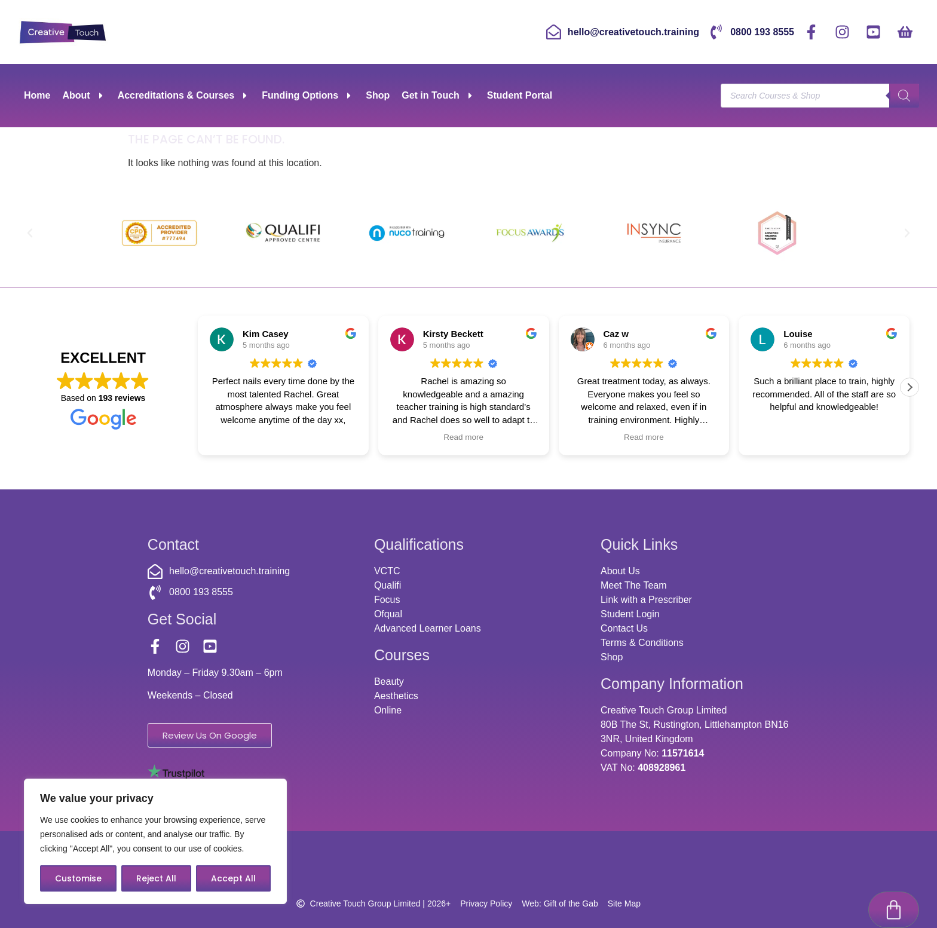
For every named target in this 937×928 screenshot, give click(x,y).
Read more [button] (463, 437)
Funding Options (308, 95)
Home (37, 95)
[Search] (904, 96)
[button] (30, 233)
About (83, 95)
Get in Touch (438, 95)
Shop (378, 95)
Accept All (233, 878)
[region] (155, 841)
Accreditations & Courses (184, 95)
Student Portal (519, 95)
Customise (78, 878)
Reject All (156, 878)
